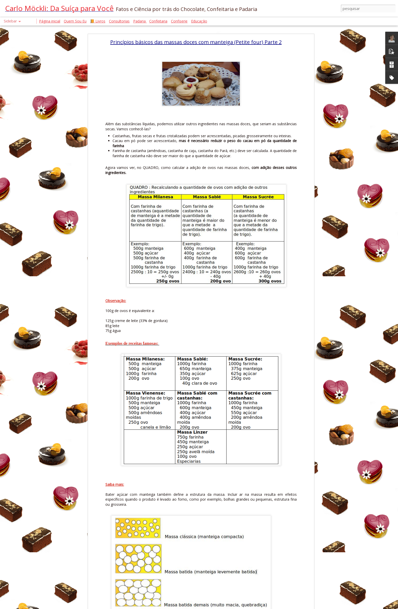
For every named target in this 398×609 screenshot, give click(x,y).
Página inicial (49, 21)
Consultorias (119, 21)
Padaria (140, 21)
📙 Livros (97, 21)
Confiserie (179, 21)
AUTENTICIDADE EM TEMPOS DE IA (37, 502)
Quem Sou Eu (75, 21)
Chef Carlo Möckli (173, 571)
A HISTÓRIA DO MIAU (31, 468)
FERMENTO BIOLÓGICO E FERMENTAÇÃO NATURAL (49, 410)
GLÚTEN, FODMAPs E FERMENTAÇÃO (39, 456)
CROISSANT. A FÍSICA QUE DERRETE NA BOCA (45, 479)
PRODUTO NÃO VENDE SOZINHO (36, 433)
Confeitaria (158, 21)
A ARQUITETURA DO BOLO (32, 525)
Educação (199, 21)
